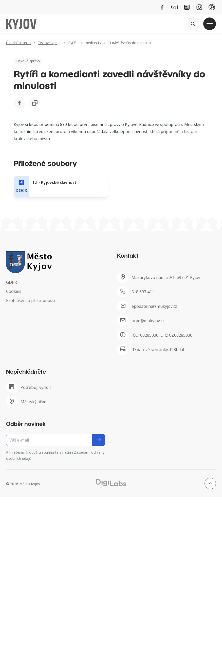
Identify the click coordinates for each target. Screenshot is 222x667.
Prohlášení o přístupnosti (30, 300)
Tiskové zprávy (50, 42)
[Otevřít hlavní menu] (210, 24)
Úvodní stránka (18, 42)
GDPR (11, 282)
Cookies (13, 291)
